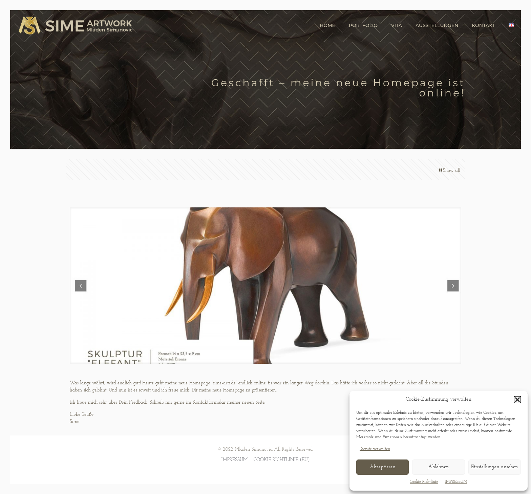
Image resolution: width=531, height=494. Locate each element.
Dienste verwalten (375, 449)
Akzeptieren (382, 467)
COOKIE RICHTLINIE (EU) (281, 460)
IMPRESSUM (456, 482)
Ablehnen (438, 467)
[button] (517, 399)
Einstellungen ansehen (494, 467)
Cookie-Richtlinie (424, 482)
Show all (449, 170)
